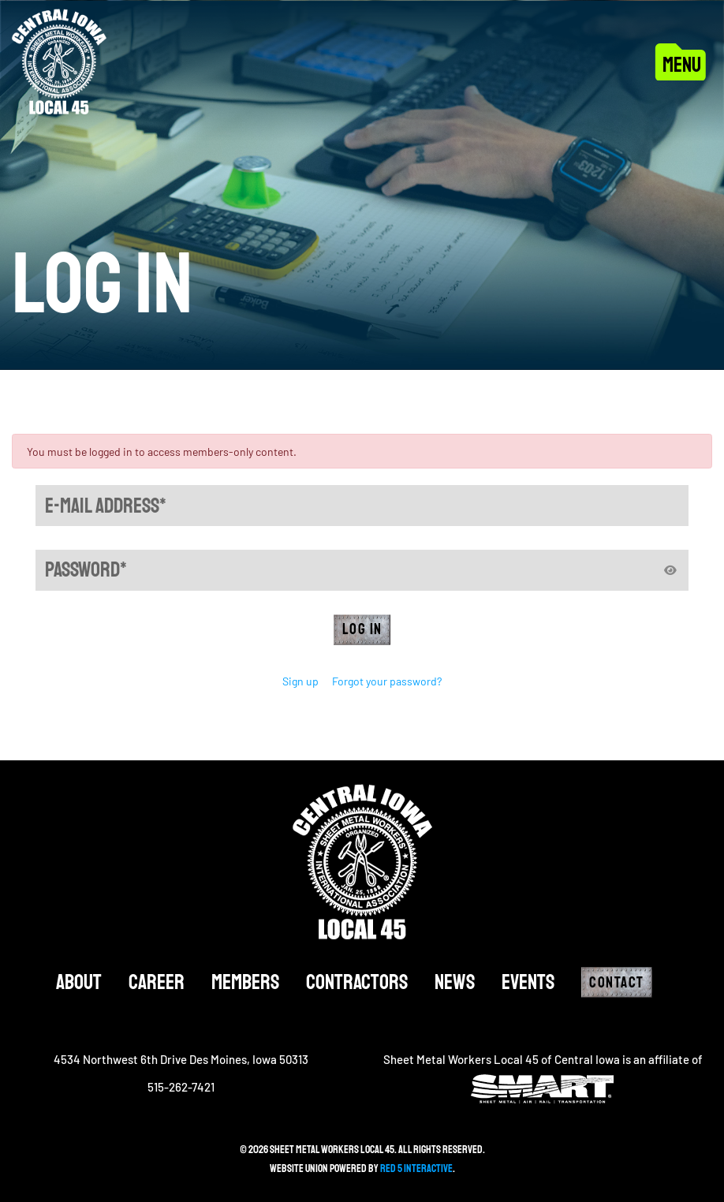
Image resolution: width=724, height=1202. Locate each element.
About (79, 982)
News (455, 982)
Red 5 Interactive (416, 1168)
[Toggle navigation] (683, 61)
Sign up (300, 681)
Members (245, 982)
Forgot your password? (387, 681)
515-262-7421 (181, 1087)
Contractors (357, 982)
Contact (616, 982)
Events (528, 982)
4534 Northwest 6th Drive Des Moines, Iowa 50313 (181, 1059)
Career (157, 982)
